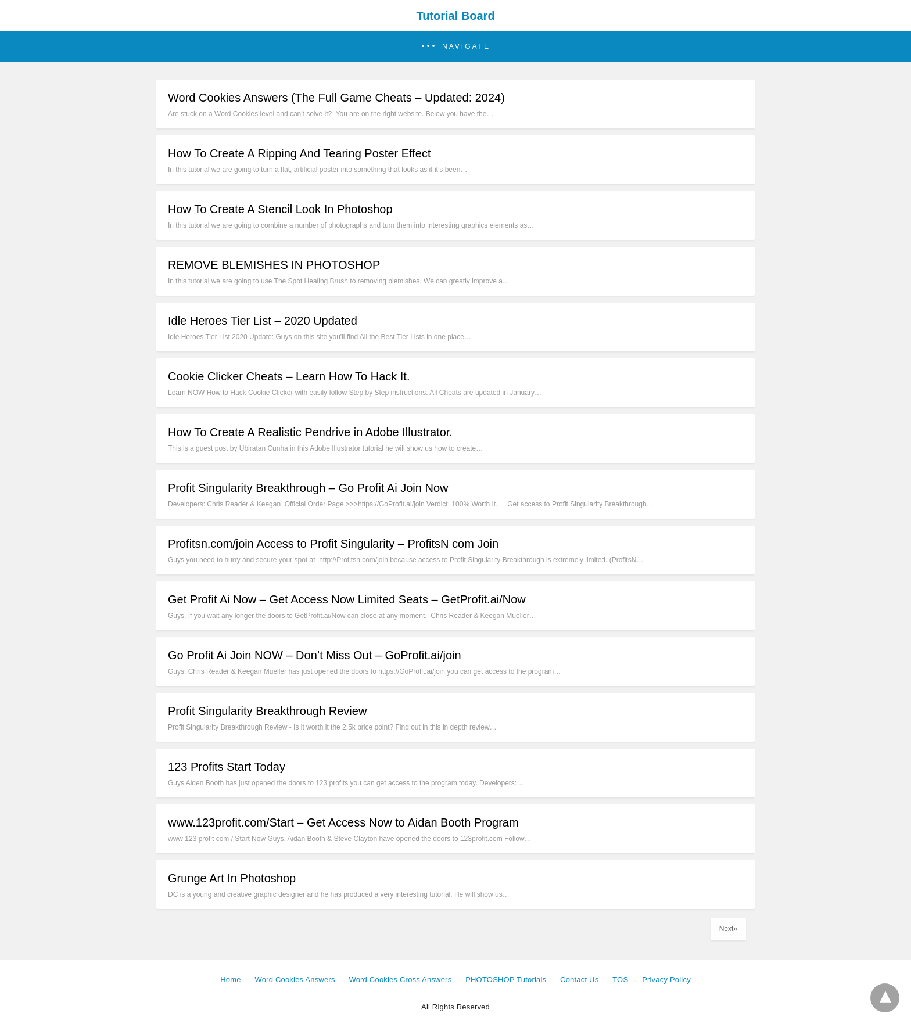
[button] (455, 46)
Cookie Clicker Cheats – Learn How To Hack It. (289, 376)
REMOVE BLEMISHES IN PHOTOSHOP (274, 264)
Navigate (466, 46)
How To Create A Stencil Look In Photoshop (280, 209)
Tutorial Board (455, 15)
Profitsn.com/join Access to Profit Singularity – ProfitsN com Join (333, 543)
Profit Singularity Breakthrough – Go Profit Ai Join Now (308, 488)
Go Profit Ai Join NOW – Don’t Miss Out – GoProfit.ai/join (314, 655)
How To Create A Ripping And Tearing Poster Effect (299, 153)
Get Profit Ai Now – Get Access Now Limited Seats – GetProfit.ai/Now (347, 599)
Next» (728, 929)
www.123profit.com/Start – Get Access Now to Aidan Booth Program (343, 822)
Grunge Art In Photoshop (232, 878)
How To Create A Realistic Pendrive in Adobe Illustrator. (310, 432)
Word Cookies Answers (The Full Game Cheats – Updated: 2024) (336, 97)
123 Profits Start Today (226, 766)
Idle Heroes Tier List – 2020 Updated (262, 320)
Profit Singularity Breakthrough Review (267, 711)
